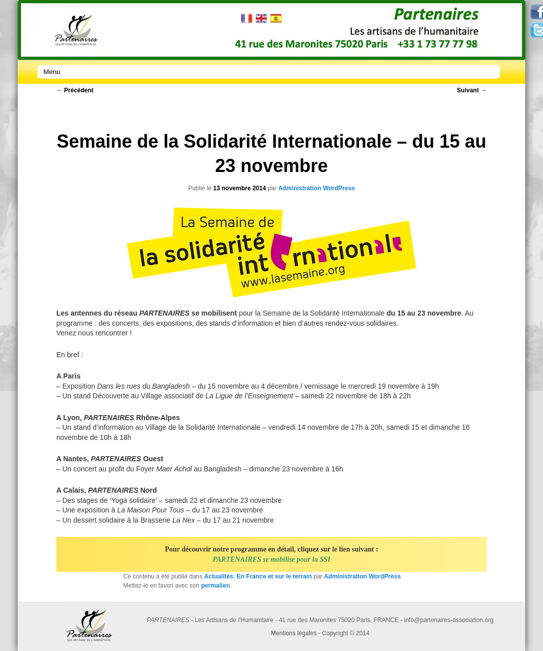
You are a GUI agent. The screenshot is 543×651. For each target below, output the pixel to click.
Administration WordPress (316, 188)
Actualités (218, 576)
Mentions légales (294, 633)
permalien (215, 585)
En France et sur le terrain (274, 576)
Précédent (74, 90)
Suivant (472, 90)
